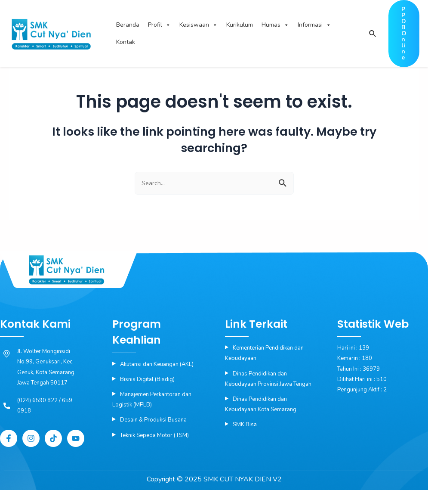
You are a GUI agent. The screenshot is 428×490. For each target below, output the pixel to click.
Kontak (125, 42)
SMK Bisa (245, 424)
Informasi (314, 25)
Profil (159, 25)
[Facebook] (8, 438)
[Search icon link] (372, 34)
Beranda (127, 25)
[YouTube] (75, 438)
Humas (275, 25)
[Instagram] (31, 438)
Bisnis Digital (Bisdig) (147, 379)
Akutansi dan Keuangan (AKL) (157, 364)
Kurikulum (239, 25)
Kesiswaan (198, 25)
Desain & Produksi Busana (153, 420)
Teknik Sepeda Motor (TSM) (154, 435)
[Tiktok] (53, 438)
